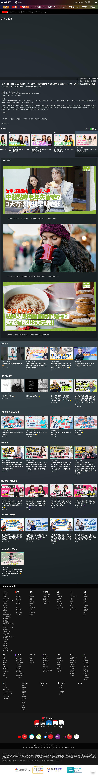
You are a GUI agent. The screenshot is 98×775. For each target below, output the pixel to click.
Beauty (5, 687)
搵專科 (23, 709)
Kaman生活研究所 (9, 549)
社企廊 (61, 693)
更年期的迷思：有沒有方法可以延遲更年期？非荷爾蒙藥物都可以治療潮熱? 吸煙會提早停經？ (12, 537)
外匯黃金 (18, 655)
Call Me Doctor (8, 515)
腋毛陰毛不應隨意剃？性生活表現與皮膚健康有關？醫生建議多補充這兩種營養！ (85, 503)
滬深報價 (5, 662)
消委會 (23, 707)
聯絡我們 (43, 747)
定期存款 (18, 660)
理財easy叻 (19, 614)
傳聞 (17, 605)
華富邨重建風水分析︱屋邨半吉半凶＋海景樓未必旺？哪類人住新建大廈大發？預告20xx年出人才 (61, 366)
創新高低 (86, 607)
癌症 (23, 689)
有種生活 (5, 643)
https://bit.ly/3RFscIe (14, 95)
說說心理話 (5, 620)
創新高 (31, 603)
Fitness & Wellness (8, 691)
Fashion (5, 685)
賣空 (31, 605)
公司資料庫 (32, 612)
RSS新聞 (73, 747)
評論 (17, 601)
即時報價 (32, 596)
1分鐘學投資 (6, 633)
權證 (58, 592)
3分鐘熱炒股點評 (7, 616)
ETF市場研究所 (74, 596)
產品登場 (45, 664)
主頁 (17, 594)
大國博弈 (5, 611)
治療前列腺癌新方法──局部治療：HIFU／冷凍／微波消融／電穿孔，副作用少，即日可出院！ (85, 537)
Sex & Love (6, 689)
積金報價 (59, 662)
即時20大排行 (60, 603)
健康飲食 (24, 691)
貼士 (17, 607)
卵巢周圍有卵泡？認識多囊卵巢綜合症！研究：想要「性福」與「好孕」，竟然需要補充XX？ (61, 503)
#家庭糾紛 (44, 119)
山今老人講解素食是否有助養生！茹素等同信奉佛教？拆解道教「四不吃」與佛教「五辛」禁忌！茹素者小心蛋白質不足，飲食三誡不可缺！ (85, 400)
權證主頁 (59, 594)
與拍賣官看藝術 (7, 614)
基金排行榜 (46, 660)
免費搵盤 (72, 675)
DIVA (4, 683)
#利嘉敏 (31, 119)
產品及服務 (5, 649)
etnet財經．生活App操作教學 (8, 637)
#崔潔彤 (25, 119)
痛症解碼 (24, 693)
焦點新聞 (18, 598)
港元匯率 (18, 664)
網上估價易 (73, 671)
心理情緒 (24, 698)
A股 (4, 655)
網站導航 (61, 747)
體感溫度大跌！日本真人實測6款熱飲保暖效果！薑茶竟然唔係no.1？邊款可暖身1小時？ (34, 276)
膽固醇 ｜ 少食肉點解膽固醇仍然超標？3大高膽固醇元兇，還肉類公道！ (29, 335)
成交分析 (59, 601)
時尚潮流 (5, 647)
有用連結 (67, 747)
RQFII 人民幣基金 (47, 670)
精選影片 (4, 343)
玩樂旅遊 (86, 670)
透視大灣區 (19, 612)
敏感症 (23, 700)
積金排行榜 (59, 668)
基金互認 (45, 671)
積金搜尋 (59, 664)
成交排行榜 (73, 662)
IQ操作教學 (6, 641)
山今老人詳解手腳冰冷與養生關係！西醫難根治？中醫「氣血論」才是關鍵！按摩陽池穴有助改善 (61, 398)
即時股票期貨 (46, 596)
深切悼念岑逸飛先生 (33, 396)
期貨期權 (45, 592)
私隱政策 (49, 747)
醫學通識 (24, 685)
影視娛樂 (86, 666)
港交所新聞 (19, 609)
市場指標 (18, 671)
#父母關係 (11, 119)
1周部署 (74, 7)
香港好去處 (86, 677)
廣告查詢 (37, 747)
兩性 (23, 704)
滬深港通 (5, 660)
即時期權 (45, 598)
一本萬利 (5, 607)
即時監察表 (46, 603)
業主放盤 (72, 673)
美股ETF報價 (73, 609)
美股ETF (72, 607)
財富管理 (86, 662)
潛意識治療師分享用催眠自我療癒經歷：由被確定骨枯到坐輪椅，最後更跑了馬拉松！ (36, 366)
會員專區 (86, 671)
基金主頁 (45, 657)
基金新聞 (45, 659)
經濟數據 (18, 670)
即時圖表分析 (46, 601)
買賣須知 (72, 670)
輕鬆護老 (24, 696)
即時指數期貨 (46, 594)
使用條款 (55, 747)
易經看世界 (93, 7)
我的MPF (59, 671)
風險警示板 (5, 671)
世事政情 (86, 660)
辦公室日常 (86, 664)
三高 (23, 694)
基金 (44, 655)
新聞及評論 (46, 600)
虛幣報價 (32, 660)
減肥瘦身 (24, 702)
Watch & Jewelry (7, 693)
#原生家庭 (4, 119)
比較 (71, 603)
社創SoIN (62, 683)
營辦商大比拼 (60, 660)
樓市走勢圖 (73, 666)
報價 (71, 600)
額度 (4, 659)
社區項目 (61, 691)
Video (61, 694)
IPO (31, 611)
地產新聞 (72, 668)
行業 (31, 600)
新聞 (17, 592)
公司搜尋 (5, 677)
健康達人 (4, 442)
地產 (71, 655)
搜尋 (17, 611)
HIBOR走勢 (19, 675)
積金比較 (59, 666)
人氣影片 (5, 596)
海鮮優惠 (86, 679)
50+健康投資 (6, 160)
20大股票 (32, 601)
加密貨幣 (32, 655)
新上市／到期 (60, 607)
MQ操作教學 (6, 639)
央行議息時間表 (20, 673)
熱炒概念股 (32, 607)
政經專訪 (5, 612)
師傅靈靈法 (5, 629)
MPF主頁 (59, 657)
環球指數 (86, 596)
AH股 (31, 609)
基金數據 (45, 668)
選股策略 (86, 609)
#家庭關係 (18, 119)
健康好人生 (86, 675)
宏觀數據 (86, 598)
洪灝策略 (5, 609)
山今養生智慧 (6, 376)
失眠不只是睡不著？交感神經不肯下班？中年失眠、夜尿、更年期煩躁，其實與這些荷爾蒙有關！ (12, 571)
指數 (31, 598)
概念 (85, 603)
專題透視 (18, 596)
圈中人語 (61, 689)
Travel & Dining (7, 696)
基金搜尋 (45, 662)
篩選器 (71, 601)
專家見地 (45, 666)
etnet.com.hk (10, 586)
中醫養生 (24, 687)
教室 (58, 609)
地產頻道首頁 (73, 657)
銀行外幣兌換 (19, 662)
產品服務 (31, 747)
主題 (71, 598)
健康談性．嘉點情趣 (9, 481)
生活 (85, 655)
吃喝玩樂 (5, 645)
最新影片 (5, 594)
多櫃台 (31, 614)
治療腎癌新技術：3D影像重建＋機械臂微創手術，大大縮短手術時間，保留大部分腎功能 (36, 537)
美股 (85, 592)
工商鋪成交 (73, 664)
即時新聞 (18, 600)
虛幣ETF (32, 662)
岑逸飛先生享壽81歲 (9, 396)
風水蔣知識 (5, 618)
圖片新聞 (18, 603)
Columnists (6, 698)
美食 (85, 668)
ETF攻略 (84, 7)
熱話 (85, 659)
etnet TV (5, 592)
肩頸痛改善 (79, 432)
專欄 (85, 673)
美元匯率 (18, 666)
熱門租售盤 (73, 660)
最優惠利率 (19, 677)
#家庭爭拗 (37, 119)
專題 (60, 685)
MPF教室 (59, 670)
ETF (71, 592)
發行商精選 (59, 605)
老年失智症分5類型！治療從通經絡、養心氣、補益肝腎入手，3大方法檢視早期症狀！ (33, 218)
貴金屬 (18, 668)
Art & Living (6, 694)
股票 (31, 592)
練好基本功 (5, 635)
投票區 (80, 683)
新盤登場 (72, 659)
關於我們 (25, 747)
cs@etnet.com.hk (59, 745)
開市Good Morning (57, 7)
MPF (58, 655)
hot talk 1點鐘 (38, 7)
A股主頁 (5, 657)
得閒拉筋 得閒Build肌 (10, 412)
